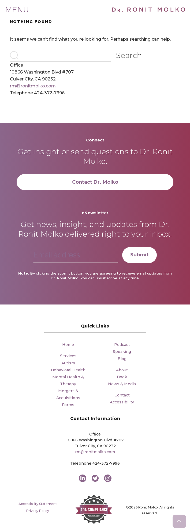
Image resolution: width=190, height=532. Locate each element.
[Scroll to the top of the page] (179, 521)
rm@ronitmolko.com (33, 85)
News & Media (122, 383)
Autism (68, 363)
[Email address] (75, 255)
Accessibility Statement (37, 504)
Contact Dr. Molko (95, 182)
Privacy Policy (37, 511)
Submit (139, 255)
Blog (122, 358)
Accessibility (122, 402)
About (122, 370)
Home (68, 344)
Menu (17, 9)
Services (68, 355)
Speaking (122, 351)
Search (129, 55)
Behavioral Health (68, 370)
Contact (122, 395)
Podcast (122, 344)
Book (122, 377)
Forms (68, 404)
